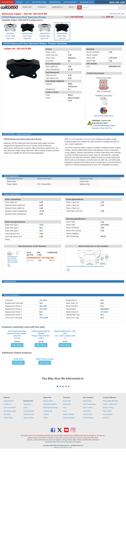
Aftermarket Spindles (50, 473)
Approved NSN (28, 486)
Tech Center (87, 479)
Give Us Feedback (10, 476)
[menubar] (47, 7)
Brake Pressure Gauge (44, 399)
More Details (17, 367)
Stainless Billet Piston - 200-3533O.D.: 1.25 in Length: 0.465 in (65, 356)
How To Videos (88, 476)
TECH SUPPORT (70, 2)
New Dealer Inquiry (10, 479)
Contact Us (7, 473)
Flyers (26, 476)
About (72, 7)
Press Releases (29, 479)
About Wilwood (8, 469)
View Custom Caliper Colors (103, 116)
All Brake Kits (47, 479)
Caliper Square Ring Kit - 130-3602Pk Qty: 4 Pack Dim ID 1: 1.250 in (41, 356)
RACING (19, 2)
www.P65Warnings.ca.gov (104, 125)
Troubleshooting (88, 486)
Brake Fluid (18, 399)
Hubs (65, 479)
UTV (27, 2)
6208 (41, 225)
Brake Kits (27, 7)
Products (42, 7)
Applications (57, 7)
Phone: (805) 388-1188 (110, 469)
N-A (41, 303)
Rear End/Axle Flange (50, 476)
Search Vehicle (48, 469)
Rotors (45, 486)
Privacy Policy (8, 486)
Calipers (46, 483)
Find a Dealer (107, 479)
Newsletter (7, 483)
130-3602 (43, 300)
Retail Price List (29, 483)
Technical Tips (87, 483)
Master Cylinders (68, 483)
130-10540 (43, 318)
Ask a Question (108, 483)
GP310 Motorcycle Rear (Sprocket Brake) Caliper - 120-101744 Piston (17, 356)
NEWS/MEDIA (55, 2)
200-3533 (43, 306)
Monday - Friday (108, 476)
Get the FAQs (87, 469)
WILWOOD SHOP (86, 2)
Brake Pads (67, 473)
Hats (64, 476)
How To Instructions (89, 473)
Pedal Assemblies (69, 486)
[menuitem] (26, 7)
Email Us (106, 486)
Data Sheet (27, 473)
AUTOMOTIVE (7, 2)
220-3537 (104, 312)
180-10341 (105, 309)
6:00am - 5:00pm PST (110, 473)
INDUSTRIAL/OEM (39, 2)
